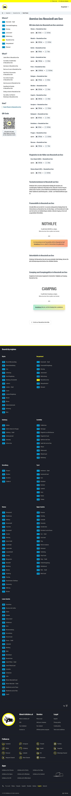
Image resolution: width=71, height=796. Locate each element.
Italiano (34, 786)
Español (24, 786)
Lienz (40, 492)
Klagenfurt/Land (43, 436)
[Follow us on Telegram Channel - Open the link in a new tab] (9, 757)
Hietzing (6, 538)
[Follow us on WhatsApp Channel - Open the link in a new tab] (61, 753)
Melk (5, 651)
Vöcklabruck (42, 566)
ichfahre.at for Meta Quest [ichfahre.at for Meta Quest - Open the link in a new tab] (24, 778)
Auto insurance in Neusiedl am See (11, 83)
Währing (6, 588)
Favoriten (6, 527)
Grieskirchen (42, 527)
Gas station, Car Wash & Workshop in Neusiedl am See (10, 96)
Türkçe (13, 786)
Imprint (56, 719)
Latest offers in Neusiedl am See (11, 57)
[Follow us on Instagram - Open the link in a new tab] (27, 744)
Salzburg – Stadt (8, 433)
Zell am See (7, 443)
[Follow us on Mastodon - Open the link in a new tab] (44, 757)
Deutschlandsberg (8, 366)
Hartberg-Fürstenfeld (9, 380)
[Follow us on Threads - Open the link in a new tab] (44, 744)
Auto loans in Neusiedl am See (10, 66)
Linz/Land (41, 538)
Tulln (5, 676)
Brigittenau (7, 516)
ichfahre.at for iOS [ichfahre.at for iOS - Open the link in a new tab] (6, 778)
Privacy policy (57, 722)
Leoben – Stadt (8, 387)
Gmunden (41, 523)
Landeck (41, 489)
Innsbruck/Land (43, 474)
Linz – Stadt (41, 534)
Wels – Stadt (42, 570)
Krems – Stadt (7, 641)
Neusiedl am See (16, 13)
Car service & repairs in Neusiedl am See (8, 79)
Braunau (41, 513)
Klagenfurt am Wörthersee (45, 433)
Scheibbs (6, 669)
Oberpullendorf (7, 44)
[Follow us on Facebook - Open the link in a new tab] (9, 744)
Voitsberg (6, 409)
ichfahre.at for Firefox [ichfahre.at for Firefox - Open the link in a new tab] (22, 770)
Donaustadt (7, 523)
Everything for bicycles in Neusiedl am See (8, 87)
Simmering (7, 584)
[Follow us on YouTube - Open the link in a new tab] (61, 744)
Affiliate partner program (43, 729)
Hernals (6, 534)
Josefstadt (6, 545)
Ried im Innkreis (43, 545)
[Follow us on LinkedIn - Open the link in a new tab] (27, 753)
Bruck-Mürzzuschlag (9, 362)
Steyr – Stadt (42, 559)
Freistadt (41, 520)
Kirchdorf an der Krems (44, 531)
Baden (5, 612)
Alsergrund (7, 513)
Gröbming (6, 373)
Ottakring (6, 574)
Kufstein (41, 485)
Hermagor (41, 429)
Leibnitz (6, 384)
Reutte (40, 496)
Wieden (6, 592)
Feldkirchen (41, 425)
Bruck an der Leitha (9, 608)
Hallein (6, 425)
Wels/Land (41, 574)
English (39, 786)
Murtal (5, 398)
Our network (40, 726)
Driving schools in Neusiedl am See (11, 91)
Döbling (6, 520)
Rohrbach (41, 549)
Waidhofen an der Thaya (10, 687)
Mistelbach (7, 655)
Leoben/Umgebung (9, 394)
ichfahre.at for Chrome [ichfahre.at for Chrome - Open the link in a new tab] (7, 770)
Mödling (6, 648)
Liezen (5, 391)
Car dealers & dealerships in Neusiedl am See (9, 62)
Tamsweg (6, 440)
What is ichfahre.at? (24, 719)
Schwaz (40, 499)
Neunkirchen (7, 659)
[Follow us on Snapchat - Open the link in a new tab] (61, 748)
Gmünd (6, 615)
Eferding (41, 516)
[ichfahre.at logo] (4, 7)
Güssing (6, 29)
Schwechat (6, 673)
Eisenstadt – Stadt (8, 22)
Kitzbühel (41, 482)
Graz (5, 369)
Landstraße (7, 549)
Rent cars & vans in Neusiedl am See (12, 69)
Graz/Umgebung (8, 376)
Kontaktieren (37, 244)
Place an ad (39, 719)
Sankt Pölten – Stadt (9, 662)
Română (29, 786)
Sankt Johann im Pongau (10, 429)
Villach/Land (42, 454)
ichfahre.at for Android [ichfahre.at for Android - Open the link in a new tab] (39, 774)
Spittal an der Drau (43, 440)
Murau (5, 402)
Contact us (22, 729)
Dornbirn (6, 478)
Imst (40, 478)
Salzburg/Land (7, 436)
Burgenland (8, 13)
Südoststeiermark (8, 405)
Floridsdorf (7, 531)
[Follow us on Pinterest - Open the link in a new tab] (9, 753)
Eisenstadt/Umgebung (9, 26)
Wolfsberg (41, 458)
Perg (40, 541)
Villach (40, 447)
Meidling (6, 566)
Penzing (6, 577)
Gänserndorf (7, 619)
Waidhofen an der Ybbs (10, 691)
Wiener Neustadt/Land (9, 680)
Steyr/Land (41, 556)
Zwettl (5, 694)
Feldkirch (6, 482)
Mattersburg (7, 36)
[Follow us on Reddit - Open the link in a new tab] (44, 748)
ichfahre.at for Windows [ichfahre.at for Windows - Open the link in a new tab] (23, 774)
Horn (5, 626)
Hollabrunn (7, 623)
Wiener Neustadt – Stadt (10, 684)
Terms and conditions (59, 729)
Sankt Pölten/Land (8, 666)
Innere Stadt (7, 541)
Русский (7, 786)
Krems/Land (7, 637)
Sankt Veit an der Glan (44, 443)
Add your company (41, 722)
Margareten (7, 559)
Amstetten (6, 605)
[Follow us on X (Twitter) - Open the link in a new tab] (27, 748)
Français (18, 786)
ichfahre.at (8, 793)
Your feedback (22, 726)
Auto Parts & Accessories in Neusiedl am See (9, 73)
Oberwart (6, 47)
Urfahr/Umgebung (43, 563)
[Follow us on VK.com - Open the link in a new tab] (44, 753)
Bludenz (6, 474)
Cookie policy (57, 726)
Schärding (41, 552)
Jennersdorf (7, 33)
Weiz (5, 412)
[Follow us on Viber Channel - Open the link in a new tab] (27, 757)
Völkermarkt (42, 451)
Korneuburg (7, 633)
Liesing (6, 556)
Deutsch (45, 786)
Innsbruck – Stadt (43, 471)
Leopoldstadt (7, 552)
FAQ (20, 722)
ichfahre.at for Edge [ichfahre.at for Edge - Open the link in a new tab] (38, 770)
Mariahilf (6, 563)
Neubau (6, 570)
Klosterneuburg (8, 630)
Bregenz (6, 471)
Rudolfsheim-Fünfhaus (10, 581)
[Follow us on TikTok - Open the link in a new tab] (9, 748)
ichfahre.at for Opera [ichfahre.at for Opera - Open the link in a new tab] (7, 774)
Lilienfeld (6, 644)
